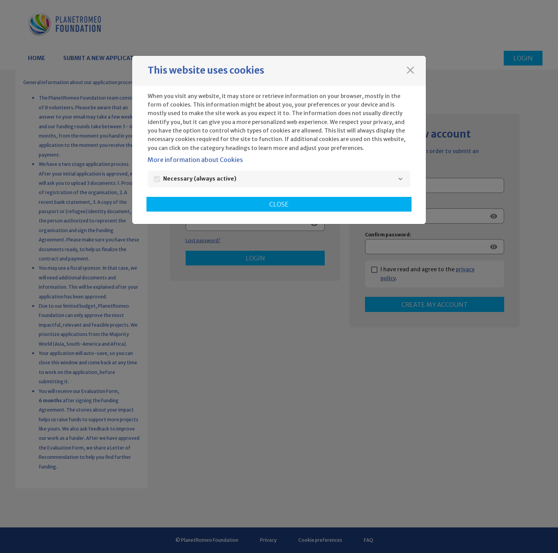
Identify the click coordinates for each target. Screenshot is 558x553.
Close (279, 204)
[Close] (410, 70)
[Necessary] (400, 179)
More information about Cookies (195, 160)
